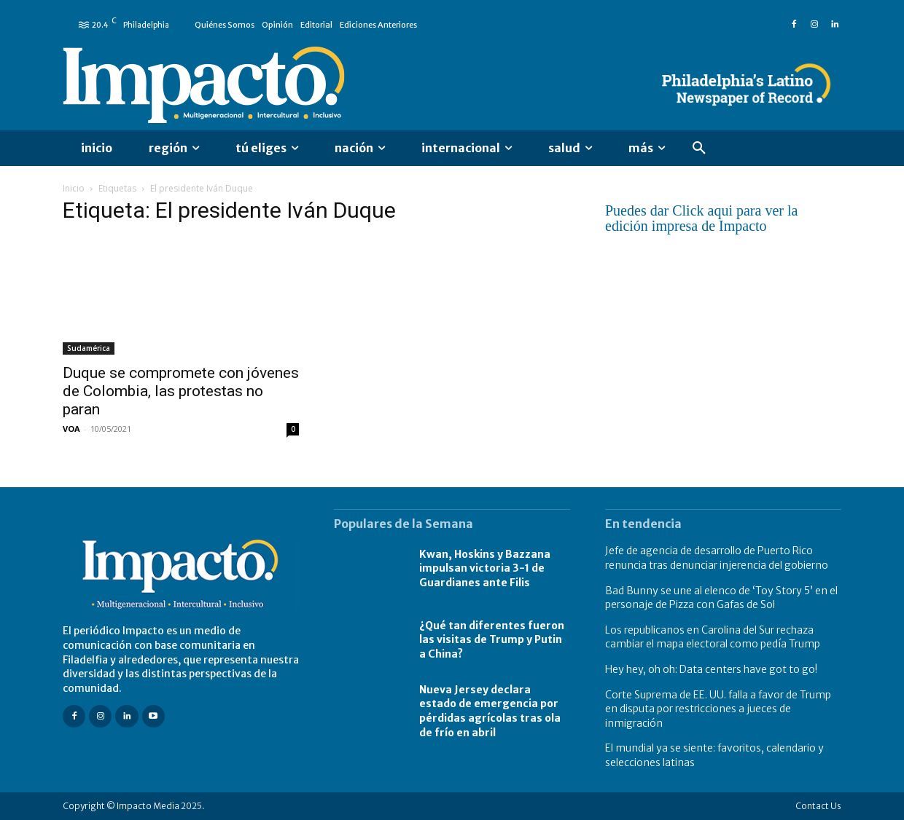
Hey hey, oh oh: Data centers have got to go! (711, 669)
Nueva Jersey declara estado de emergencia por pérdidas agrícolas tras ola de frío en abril (490, 711)
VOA (71, 428)
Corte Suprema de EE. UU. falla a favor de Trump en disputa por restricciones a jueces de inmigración (718, 709)
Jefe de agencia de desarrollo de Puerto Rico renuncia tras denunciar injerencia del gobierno (716, 558)
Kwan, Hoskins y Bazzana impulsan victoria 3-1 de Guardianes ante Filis (484, 568)
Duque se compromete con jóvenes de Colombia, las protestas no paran (181, 391)
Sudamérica (88, 348)
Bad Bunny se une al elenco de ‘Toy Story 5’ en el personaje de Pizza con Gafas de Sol (721, 598)
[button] (699, 149)
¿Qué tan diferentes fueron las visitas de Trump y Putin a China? (491, 640)
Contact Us (818, 805)
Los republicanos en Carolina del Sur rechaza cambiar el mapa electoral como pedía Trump (712, 637)
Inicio (74, 188)
